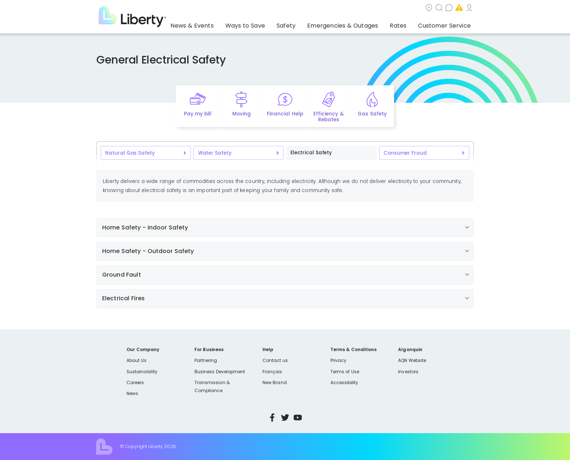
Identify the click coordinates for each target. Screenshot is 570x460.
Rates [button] (405, 23)
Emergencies (412, 8)
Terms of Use (345, 372)
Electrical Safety (311, 152)
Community (289, 8)
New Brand (274, 382)
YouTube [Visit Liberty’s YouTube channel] (297, 417)
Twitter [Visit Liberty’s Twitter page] (285, 417)
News (132, 393)
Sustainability (142, 372)
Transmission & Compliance (212, 386)
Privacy (338, 360)
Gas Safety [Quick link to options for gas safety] (372, 113)
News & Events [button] (221, 23)
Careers (135, 382)
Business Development (219, 372)
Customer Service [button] (446, 23)
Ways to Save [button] (268, 23)
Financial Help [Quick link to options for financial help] (285, 113)
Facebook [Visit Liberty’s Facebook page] (272, 417)
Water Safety (215, 153)
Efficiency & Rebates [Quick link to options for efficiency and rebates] (328, 116)
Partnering (205, 360)
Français (272, 372)
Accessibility (344, 382)
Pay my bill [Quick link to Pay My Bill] (198, 113)
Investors (408, 372)
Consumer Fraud (405, 153)
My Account (457, 8)
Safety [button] (305, 23)
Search (328, 8)
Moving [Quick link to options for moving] (241, 113)
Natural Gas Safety (129, 153)
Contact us (367, 8)
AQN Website (412, 360)
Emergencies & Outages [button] (356, 23)
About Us (136, 360)
